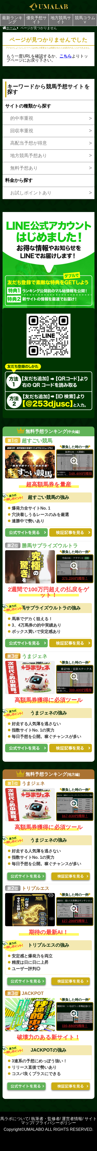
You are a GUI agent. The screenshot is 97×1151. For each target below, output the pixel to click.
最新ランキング (12, 20)
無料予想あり (24, 168)
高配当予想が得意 (28, 143)
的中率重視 (21, 118)
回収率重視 (21, 130)
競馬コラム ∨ (86, 20)
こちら (65, 56)
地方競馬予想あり (28, 155)
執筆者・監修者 (45, 1119)
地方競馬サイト (61, 20)
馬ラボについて (14, 1119)
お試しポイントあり (31, 192)
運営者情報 (72, 1119)
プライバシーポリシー (55, 1123)
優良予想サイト (36, 20)
